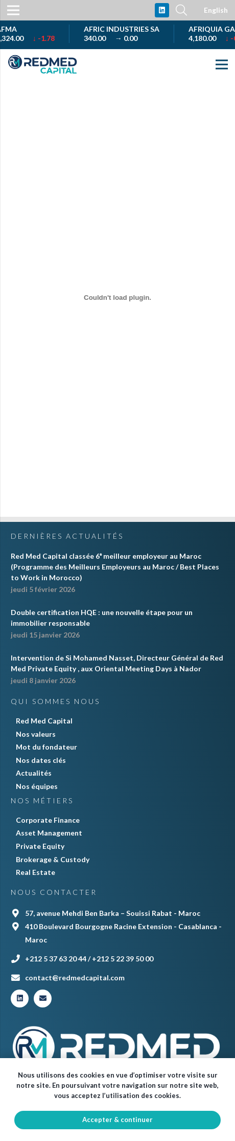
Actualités (34, 773)
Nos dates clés (41, 760)
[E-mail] (43, 998)
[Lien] (43, 64)
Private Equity (40, 846)
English (216, 10)
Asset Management (49, 832)
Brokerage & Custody (52, 859)
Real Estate (35, 872)
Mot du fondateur (46, 746)
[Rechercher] (181, 10)
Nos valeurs (36, 734)
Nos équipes (37, 786)
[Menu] (221, 64)
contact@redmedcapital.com (75, 977)
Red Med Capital (44, 720)
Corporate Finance (48, 820)
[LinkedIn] (162, 10)
